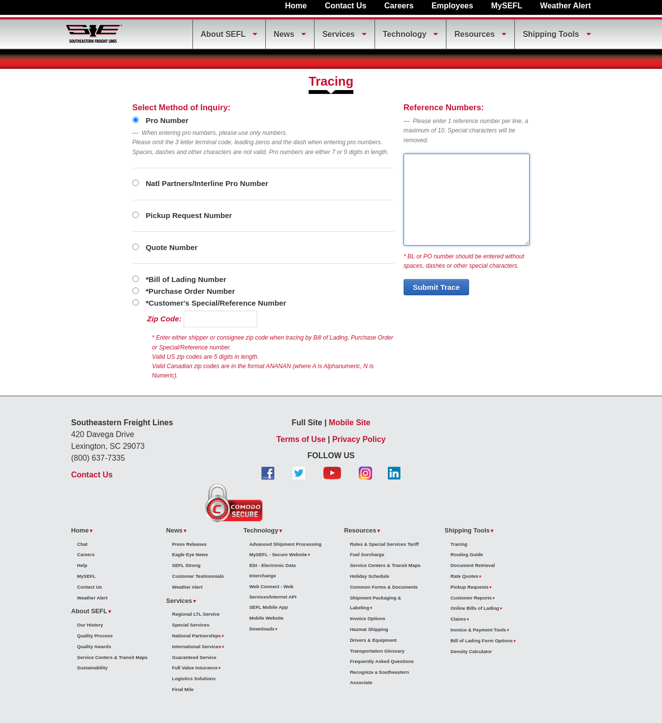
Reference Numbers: (444, 107)
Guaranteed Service (194, 657)
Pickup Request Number (182, 215)
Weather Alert (565, 5)
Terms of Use (300, 439)
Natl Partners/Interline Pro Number (200, 183)
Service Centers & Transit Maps (112, 657)
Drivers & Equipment (373, 640)
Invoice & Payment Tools (478, 629)
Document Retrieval (472, 565)
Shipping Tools (551, 34)
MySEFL (506, 5)
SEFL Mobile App (268, 607)
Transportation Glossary (377, 651)
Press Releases (189, 544)
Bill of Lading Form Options (481, 640)
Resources (474, 34)
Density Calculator (471, 651)
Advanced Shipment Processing (285, 544)
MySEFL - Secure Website (278, 554)
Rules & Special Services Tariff (384, 544)
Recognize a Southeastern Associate (379, 677)
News (284, 34)
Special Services (191, 625)
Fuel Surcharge (367, 554)
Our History (90, 625)
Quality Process (95, 635)
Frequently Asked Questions (382, 661)
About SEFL (223, 34)
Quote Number (165, 247)
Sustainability (92, 667)
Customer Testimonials (198, 576)
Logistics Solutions (194, 678)
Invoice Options (367, 618)
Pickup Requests (469, 587)
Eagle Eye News (190, 554)
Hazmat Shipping (369, 629)
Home (296, 5)
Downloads (261, 628)
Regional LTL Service (196, 614)
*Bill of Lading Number (179, 279)
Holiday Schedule (369, 576)
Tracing (458, 544)
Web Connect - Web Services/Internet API (272, 591)
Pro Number (160, 120)
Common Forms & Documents (384, 587)
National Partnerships (196, 635)
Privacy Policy (359, 439)
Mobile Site (349, 422)
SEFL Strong (186, 565)
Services (338, 34)
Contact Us (345, 5)
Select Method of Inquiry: (181, 107)
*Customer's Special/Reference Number (209, 303)
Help (82, 565)
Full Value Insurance (195, 667)
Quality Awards (94, 646)
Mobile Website (266, 618)
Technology (405, 34)
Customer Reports (471, 597)
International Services (196, 646)
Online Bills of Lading (474, 608)
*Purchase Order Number (183, 291)
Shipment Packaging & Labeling (375, 603)
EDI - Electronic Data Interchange (272, 570)
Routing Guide (466, 554)
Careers (399, 5)
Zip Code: (164, 318)
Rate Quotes (464, 576)
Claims (458, 619)
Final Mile (183, 689)
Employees (452, 5)
